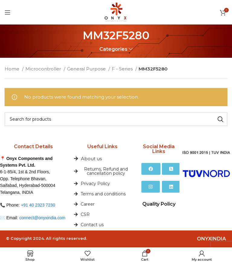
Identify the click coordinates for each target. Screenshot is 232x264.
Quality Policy (159, 204)
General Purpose (87, 69)
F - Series (123, 69)
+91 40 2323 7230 (38, 205)
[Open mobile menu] (8, 12)
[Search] (116, 119)
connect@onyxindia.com (42, 217)
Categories (113, 49)
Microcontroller (43, 69)
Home (13, 69)
